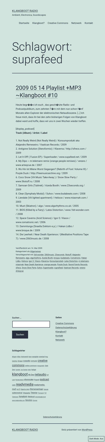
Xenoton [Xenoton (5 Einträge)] (28, 400)
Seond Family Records (77, 264)
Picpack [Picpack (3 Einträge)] (36, 380)
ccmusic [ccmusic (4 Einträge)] (34, 361)
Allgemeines (35, 251)
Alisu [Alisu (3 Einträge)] (18, 356)
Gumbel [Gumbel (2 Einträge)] (18, 369)
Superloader (48, 268)
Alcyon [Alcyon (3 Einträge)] (14, 356)
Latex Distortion (71, 261)
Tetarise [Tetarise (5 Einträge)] (34, 393)
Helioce (24, 261)
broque (57, 258)
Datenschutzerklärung (66, 327)
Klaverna (45, 261)
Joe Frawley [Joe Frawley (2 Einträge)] (24, 369)
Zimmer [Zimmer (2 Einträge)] (35, 400)
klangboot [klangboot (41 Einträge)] (20, 374)
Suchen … (16, 317)
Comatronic (75, 258)
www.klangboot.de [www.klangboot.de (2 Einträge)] (40, 397)
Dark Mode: (96, 438)
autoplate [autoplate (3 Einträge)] (35, 356)
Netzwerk (76, 23)
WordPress (87, 429)
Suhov (39, 268)
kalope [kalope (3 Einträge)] (33, 369)
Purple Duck (62, 264)
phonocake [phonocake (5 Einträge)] (28, 379)
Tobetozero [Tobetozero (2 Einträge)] (15, 397)
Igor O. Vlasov (34, 261)
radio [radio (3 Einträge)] (13, 385)
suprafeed (58, 268)
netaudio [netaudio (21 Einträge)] (40, 374)
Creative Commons (58, 23)
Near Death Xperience (34, 264)
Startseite (24, 23)
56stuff (68, 255)
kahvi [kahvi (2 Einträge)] (29, 369)
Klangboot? (38, 23)
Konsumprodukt (56, 261)
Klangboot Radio (25, 11)
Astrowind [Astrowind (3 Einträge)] (24, 356)
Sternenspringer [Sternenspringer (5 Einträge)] (36, 389)
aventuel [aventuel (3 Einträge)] (42, 356)
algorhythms (35, 258)
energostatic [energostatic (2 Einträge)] (40, 365)
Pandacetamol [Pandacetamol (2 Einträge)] (19, 380)
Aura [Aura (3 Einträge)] (30, 356)
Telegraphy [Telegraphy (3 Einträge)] (26, 393)
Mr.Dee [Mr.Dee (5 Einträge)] (31, 375)
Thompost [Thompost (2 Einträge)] (41, 393)
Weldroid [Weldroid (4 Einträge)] (31, 397)
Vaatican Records (71, 268)
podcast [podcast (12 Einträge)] (44, 379)
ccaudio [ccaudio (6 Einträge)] (26, 361)
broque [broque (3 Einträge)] (20, 361)
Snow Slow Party (29, 268)
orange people (50, 264)
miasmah (20, 264)
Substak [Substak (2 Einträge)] (46, 389)
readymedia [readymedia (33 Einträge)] (25, 384)
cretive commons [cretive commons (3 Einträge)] (31, 365)
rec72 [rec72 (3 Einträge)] (18, 389)
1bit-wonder (39, 255)
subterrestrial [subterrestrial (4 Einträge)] (17, 393)
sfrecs (18, 268)
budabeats (65, 258)
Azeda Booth (47, 258)
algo (28, 258)
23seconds (59, 255)
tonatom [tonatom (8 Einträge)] (23, 396)
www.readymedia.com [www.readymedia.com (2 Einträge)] (18, 400)
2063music (49, 255)
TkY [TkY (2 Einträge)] (45, 393)
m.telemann (84, 261)
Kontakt (89, 23)
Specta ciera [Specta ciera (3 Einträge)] (25, 389)
